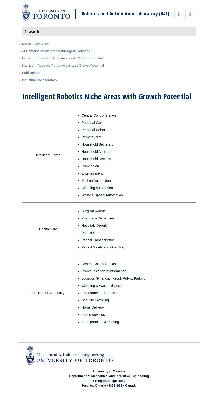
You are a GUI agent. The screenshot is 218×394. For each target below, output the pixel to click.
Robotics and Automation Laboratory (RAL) (125, 13)
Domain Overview (35, 44)
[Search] (179, 14)
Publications (31, 73)
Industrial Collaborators (39, 80)
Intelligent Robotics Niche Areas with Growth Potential (62, 58)
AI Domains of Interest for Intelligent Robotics (56, 51)
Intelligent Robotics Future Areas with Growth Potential (63, 65)
